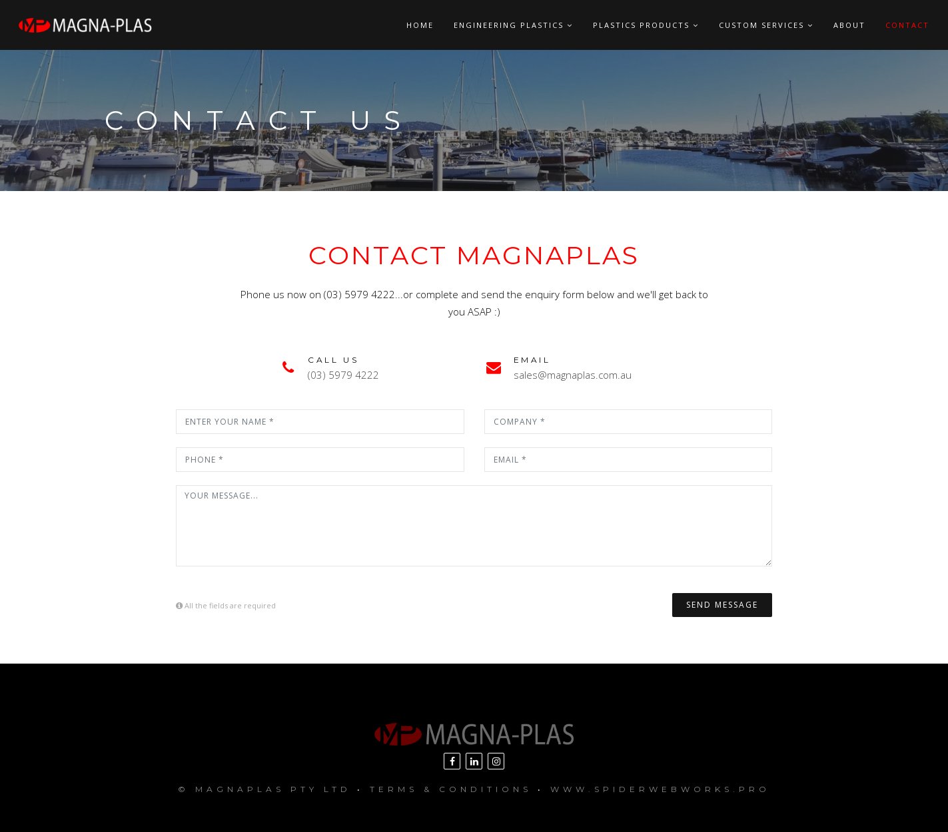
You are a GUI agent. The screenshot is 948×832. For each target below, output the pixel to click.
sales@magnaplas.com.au (573, 374)
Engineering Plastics (513, 25)
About (849, 25)
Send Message (722, 604)
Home (420, 25)
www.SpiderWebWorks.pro (660, 789)
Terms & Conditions (451, 789)
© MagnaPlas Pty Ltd (264, 789)
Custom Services (766, 25)
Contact (907, 25)
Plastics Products (646, 25)
